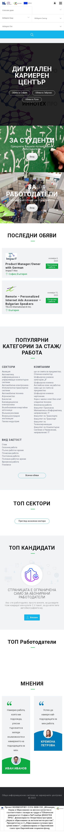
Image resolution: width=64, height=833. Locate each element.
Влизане (32, 617)
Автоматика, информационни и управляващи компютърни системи (15, 378)
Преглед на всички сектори (32, 521)
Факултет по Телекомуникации (43, 423)
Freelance (6, 464)
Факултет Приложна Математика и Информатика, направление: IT (48, 410)
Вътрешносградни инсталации (11, 417)
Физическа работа (43, 405)
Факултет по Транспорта (45, 416)
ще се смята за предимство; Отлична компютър (47, 372)
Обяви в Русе (32, 99)
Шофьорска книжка (43, 393)
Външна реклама (10, 413)
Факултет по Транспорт (45, 419)
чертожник (39, 396)
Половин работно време (14, 459)
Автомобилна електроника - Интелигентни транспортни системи (16, 388)
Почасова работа (10, 453)
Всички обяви (32, 475)
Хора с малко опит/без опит (47, 399)
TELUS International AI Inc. (18, 307)
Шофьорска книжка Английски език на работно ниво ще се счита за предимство (47, 386)
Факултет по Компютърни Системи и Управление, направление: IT (46, 430)
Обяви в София (19, 92)
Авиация (6, 371)
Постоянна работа (10, 456)
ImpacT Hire (11, 270)
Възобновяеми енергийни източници (14, 408)
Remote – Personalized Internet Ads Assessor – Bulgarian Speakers (23, 300)
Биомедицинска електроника (10, 403)
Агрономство (8, 396)
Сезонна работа (9, 447)
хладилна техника (42, 402)
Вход (32, 156)
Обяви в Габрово (43, 92)
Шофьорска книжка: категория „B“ (44, 378)
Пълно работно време (13, 450)
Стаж (4, 444)
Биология (6, 399)
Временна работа (10, 462)
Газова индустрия (10, 421)
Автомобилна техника (12, 393)
